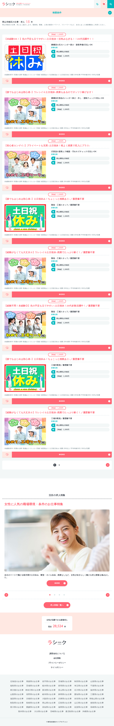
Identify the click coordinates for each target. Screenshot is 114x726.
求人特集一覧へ (59, 605)
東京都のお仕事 (17, 690)
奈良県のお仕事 (81, 699)
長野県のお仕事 (33, 694)
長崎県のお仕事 (97, 707)
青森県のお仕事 (33, 681)
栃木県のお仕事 (49, 686)
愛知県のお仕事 (81, 694)
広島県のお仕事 (65, 703)
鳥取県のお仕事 (17, 703)
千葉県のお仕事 (97, 686)
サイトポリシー (57, 667)
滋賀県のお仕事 (17, 699)
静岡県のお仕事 (65, 694)
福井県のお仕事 (97, 690)
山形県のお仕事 (97, 681)
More (84, 81)
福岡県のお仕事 (65, 707)
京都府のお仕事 (33, 699)
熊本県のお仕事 (25, 711)
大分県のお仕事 (41, 711)
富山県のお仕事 (65, 690)
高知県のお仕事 (49, 707)
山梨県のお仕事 (17, 694)
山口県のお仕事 (81, 703)
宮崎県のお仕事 (57, 711)
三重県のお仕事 (97, 694)
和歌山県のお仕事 (97, 699)
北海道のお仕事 (17, 681)
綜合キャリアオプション (57, 647)
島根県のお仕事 (33, 703)
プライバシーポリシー (57, 663)
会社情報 (57, 658)
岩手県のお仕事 (49, 681)
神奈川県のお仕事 (33, 690)
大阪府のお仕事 (49, 699)
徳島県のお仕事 (97, 703)
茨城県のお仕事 (33, 686)
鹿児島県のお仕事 (73, 711)
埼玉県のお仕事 (81, 686)
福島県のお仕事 (17, 686)
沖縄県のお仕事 (89, 711)
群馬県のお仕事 (65, 686)
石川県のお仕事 (81, 690)
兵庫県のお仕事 (65, 699)
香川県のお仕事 (17, 707)
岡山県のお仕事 (49, 703)
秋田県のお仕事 (81, 681)
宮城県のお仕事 (65, 681)
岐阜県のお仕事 (49, 694)
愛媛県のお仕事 (33, 707)
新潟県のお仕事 (49, 690)
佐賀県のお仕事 (81, 707)
